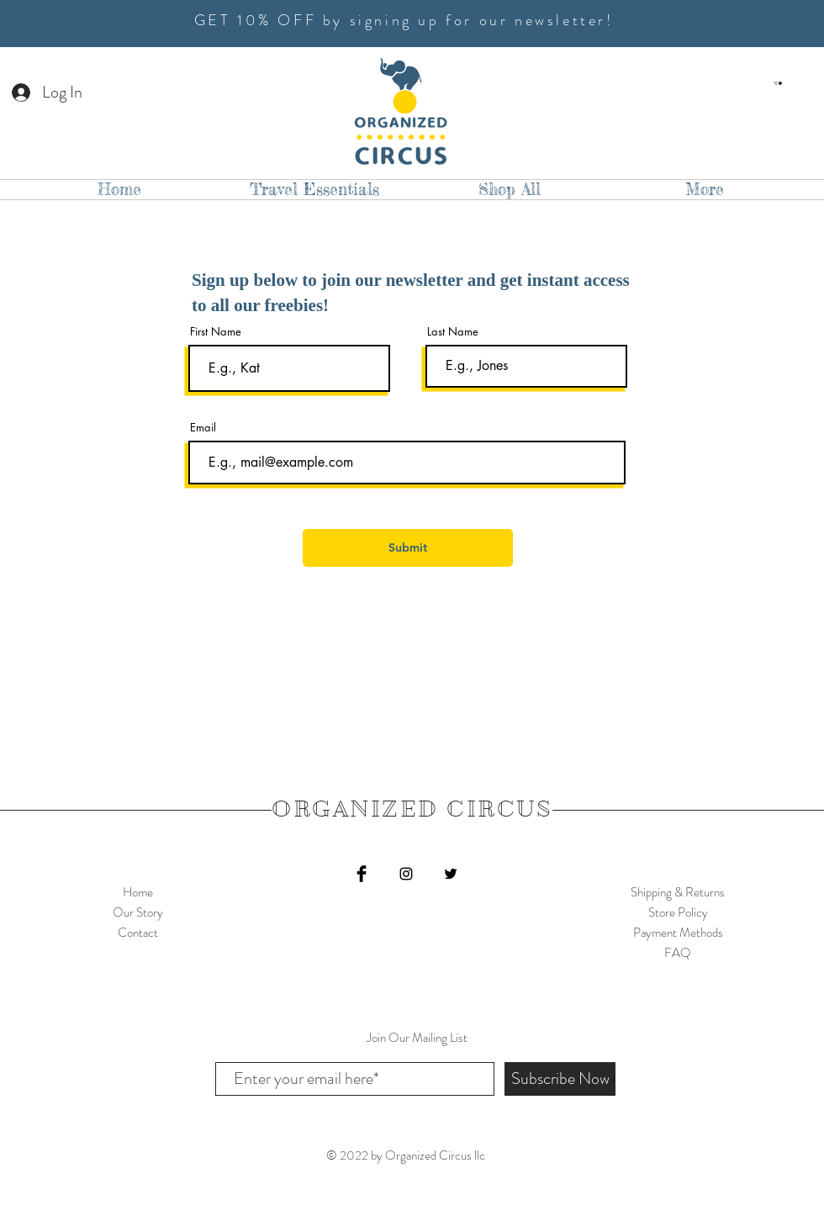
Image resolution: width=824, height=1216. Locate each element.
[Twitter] (450, 873)
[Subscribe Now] (559, 1079)
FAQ (677, 953)
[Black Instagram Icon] (406, 873)
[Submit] (408, 548)
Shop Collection (138, 953)
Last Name (452, 331)
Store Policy (678, 912)
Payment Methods (678, 932)
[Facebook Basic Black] (361, 873)
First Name (215, 331)
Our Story (138, 912)
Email (203, 427)
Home (138, 892)
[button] (778, 83)
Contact (138, 932)
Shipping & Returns (678, 892)
